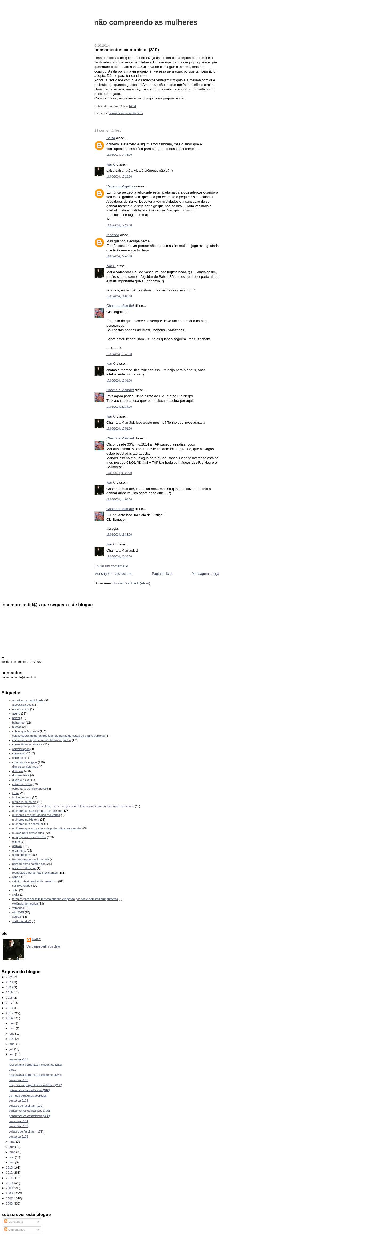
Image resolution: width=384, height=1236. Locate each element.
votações (18, 907)
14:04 (132, 106)
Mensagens (13, 1221)
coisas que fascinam (25, 731)
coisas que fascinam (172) (26, 1105)
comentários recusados (27, 744)
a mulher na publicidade (27, 700)
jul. (12, 1049)
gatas (12, 1069)
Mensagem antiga (205, 574)
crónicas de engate (24, 762)
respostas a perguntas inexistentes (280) (35, 1085)
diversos (17, 771)
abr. (12, 1147)
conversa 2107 (18, 1059)
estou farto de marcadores (29, 788)
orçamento (19, 850)
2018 (10, 997)
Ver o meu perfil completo (43, 946)
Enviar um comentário (111, 566)
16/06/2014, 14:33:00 (119, 154)
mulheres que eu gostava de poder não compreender (47, 828)
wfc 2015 (18, 912)
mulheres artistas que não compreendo (37, 810)
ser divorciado (21, 885)
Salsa (110, 138)
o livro (16, 841)
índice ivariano (21, 797)
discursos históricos (25, 766)
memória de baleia (24, 802)
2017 (10, 1002)
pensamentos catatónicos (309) (29, 1110)
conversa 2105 (18, 1100)
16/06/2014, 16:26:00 (119, 176)
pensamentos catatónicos (126, 113)
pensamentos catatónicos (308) (29, 1116)
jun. (12, 1054)
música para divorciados (28, 832)
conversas (19, 753)
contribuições (21, 749)
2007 (10, 1198)
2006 (10, 1203)
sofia (15, 890)
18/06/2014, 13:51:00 (119, 428)
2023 (10, 982)
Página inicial (162, 574)
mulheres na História (25, 819)
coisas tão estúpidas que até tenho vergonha (41, 740)
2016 (10, 1007)
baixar (16, 718)
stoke (15, 894)
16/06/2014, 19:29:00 (119, 225)
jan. (12, 1162)
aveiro (16, 713)
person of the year (24, 868)
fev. (12, 1157)
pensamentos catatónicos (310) (126, 49)
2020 (10, 987)
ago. (13, 1043)
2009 (10, 1188)
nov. (13, 1028)
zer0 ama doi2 (21, 921)
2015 (10, 1013)
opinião (17, 846)
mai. (13, 1141)
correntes (18, 757)
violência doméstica (25, 903)
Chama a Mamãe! (120, 306)
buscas (17, 726)
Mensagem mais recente (113, 574)
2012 (10, 1172)
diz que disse (20, 775)
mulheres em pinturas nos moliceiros (36, 815)
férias (15, 793)
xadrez (16, 916)
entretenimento (22, 784)
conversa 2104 (18, 1121)
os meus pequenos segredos (28, 1095)
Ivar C (111, 164)
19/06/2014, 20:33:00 (119, 556)
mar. (13, 1152)
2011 (10, 1177)
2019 (10, 992)
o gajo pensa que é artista (29, 837)
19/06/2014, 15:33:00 (119, 534)
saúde (16, 876)
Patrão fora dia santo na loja (30, 859)
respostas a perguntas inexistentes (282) (35, 1064)
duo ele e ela (20, 779)
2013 (10, 1167)
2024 (10, 976)
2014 (10, 1018)
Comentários (14, 1229)
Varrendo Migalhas (120, 186)
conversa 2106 (18, 1080)
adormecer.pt (20, 709)
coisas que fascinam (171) (26, 1131)
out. (12, 1033)
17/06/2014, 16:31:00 (119, 380)
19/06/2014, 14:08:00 (119, 499)
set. (12, 1038)
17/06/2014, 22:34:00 (119, 406)
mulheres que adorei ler (27, 823)
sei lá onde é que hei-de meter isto (35, 881)
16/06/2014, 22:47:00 (119, 256)
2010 (10, 1183)
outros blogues (21, 854)
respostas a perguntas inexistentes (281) (35, 1074)
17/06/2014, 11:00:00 (119, 296)
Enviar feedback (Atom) (132, 583)
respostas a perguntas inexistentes (35, 872)
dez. (13, 1023)
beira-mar (18, 722)
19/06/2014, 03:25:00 (119, 473)
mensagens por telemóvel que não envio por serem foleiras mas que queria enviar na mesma (73, 806)
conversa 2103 (18, 1126)
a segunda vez (21, 704)
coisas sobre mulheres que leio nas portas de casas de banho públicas (58, 735)
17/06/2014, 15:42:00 (119, 354)
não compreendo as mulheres (145, 22)
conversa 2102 (18, 1136)
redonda (112, 235)
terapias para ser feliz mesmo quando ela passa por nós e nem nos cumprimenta (65, 899)
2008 (10, 1193)
